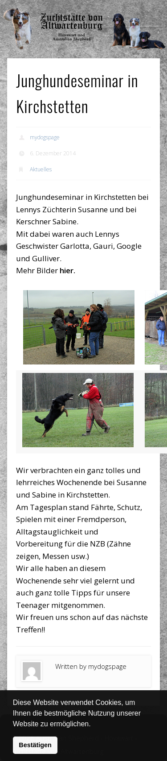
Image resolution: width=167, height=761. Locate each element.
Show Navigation (135, 9)
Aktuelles (41, 169)
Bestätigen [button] (35, 745)
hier (66, 270)
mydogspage (45, 137)
